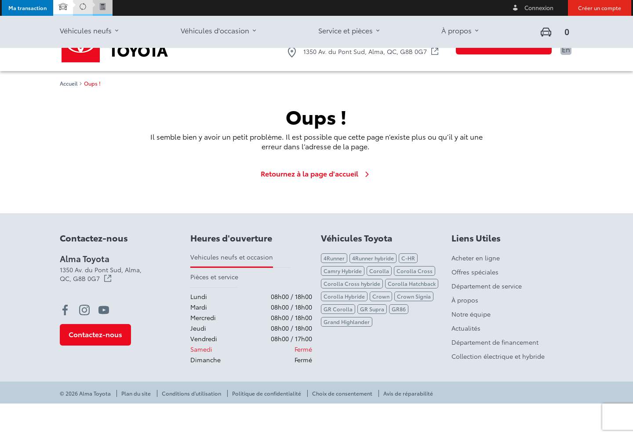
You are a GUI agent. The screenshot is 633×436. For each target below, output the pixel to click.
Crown (380, 328)
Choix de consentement (342, 425)
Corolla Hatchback (412, 316)
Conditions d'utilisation (191, 425)
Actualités (465, 360)
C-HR (408, 290)
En (566, 49)
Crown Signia (414, 328)
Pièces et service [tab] (214, 309)
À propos (464, 332)
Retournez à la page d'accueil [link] (316, 206)
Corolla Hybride (344, 328)
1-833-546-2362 (406, 33)
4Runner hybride (373, 290)
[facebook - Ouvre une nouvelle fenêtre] (65, 342)
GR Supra (372, 341)
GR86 (399, 341)
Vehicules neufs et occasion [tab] (231, 289)
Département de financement (494, 374)
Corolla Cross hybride (352, 316)
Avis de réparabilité (408, 425)
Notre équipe (471, 346)
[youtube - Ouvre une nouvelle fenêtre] (103, 342)
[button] (27, 8)
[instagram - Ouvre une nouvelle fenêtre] (84, 342)
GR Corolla (338, 341)
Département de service (486, 318)
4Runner (334, 290)
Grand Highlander (347, 354)
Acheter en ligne (475, 290)
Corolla (379, 303)
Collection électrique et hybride (498, 388)
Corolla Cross (415, 303)
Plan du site (136, 425)
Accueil (69, 115)
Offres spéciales (474, 304)
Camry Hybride (343, 303)
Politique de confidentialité (266, 425)
